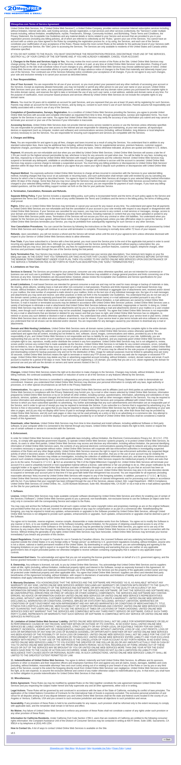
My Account (81, 748)
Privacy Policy (118, 748)
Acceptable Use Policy (101, 748)
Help (89, 748)
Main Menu (69, 748)
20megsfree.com (57, 748)
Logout (128, 748)
